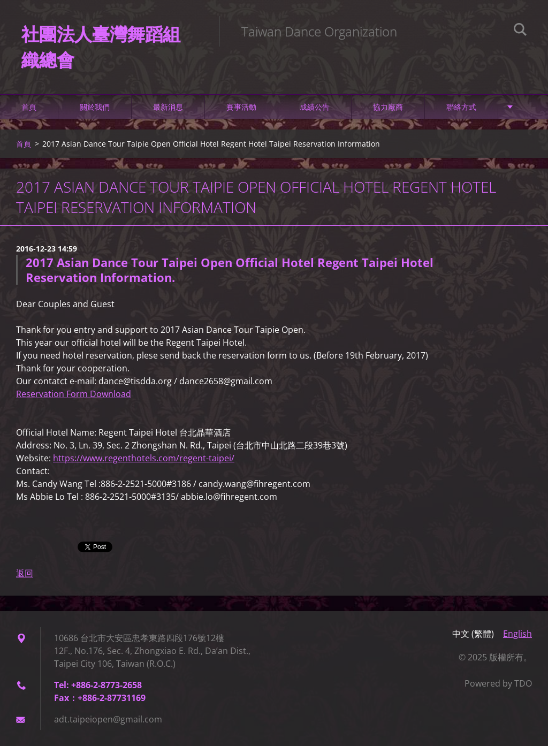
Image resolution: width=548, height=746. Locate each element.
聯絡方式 (461, 107)
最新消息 (168, 107)
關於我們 (95, 107)
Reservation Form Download (73, 394)
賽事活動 (241, 107)
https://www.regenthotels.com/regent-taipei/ (143, 458)
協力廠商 (388, 107)
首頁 (28, 107)
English (517, 634)
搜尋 (520, 31)
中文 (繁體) (473, 634)
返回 (24, 573)
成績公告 (315, 107)
